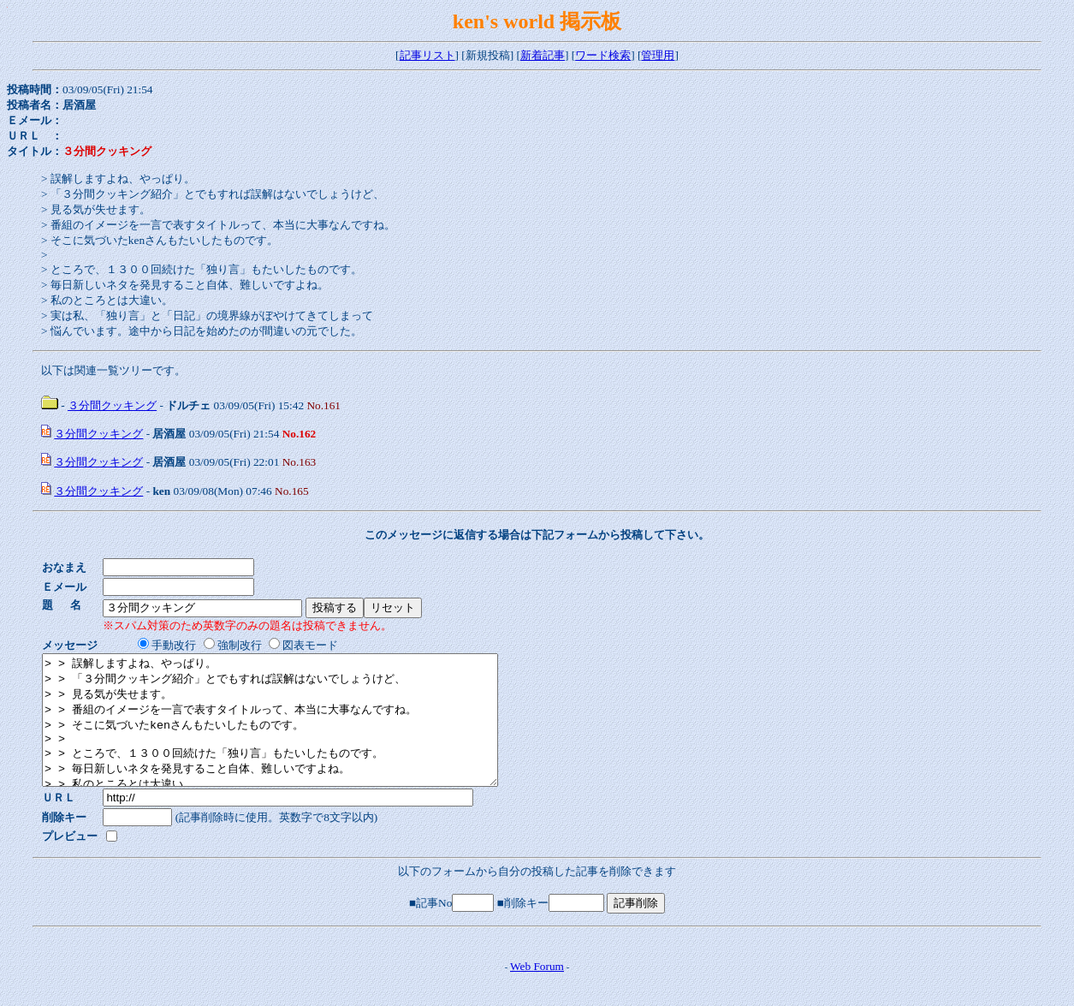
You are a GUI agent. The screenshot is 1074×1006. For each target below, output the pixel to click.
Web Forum (537, 991)
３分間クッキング (112, 405)
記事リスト (427, 55)
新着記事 (542, 55)
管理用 (657, 55)
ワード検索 (603, 55)
